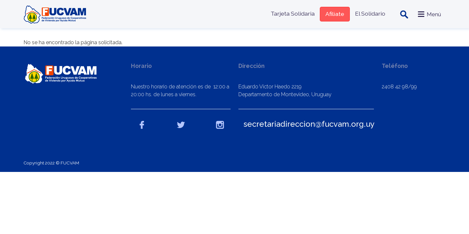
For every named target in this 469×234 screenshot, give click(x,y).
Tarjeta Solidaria (293, 13)
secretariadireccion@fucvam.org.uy (309, 124)
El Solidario (370, 13)
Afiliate (334, 13)
